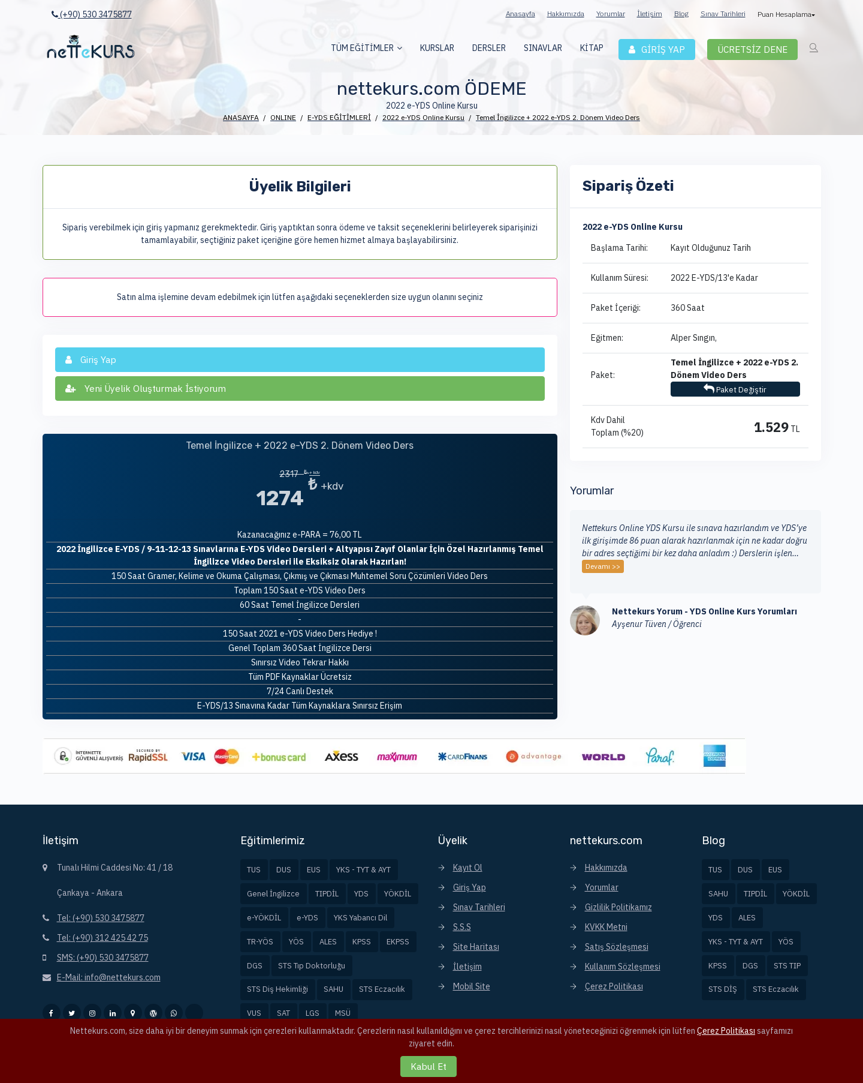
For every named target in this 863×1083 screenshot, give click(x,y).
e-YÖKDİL (264, 918)
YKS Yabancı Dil (360, 918)
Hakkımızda (565, 13)
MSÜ (343, 1013)
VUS (254, 1013)
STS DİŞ (722, 989)
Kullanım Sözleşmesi (622, 966)
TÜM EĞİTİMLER (362, 48)
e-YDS (307, 918)
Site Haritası (476, 946)
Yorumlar (610, 13)
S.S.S (462, 927)
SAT (283, 1013)
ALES (328, 942)
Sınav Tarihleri (723, 13)
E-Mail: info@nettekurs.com (109, 977)
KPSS (361, 942)
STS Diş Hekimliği (277, 989)
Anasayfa (520, 13)
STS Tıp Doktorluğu (311, 966)
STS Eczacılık (382, 989)
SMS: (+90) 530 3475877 (103, 957)
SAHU (333, 989)
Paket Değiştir (735, 389)
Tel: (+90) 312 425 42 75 (102, 937)
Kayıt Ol (467, 867)
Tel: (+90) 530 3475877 (100, 918)
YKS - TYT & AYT (363, 870)
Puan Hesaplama (785, 14)
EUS (314, 870)
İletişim (649, 13)
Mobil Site (471, 986)
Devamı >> (603, 566)
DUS (283, 870)
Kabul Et (428, 1066)
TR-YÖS (260, 942)
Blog (681, 13)
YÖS (296, 942)
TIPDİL (327, 894)
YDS (361, 894)
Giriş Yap (469, 887)
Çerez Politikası (614, 986)
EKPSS (398, 942)
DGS (254, 966)
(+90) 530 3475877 (92, 14)
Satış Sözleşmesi (616, 946)
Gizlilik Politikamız (618, 907)
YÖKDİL (397, 894)
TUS (254, 870)
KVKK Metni (606, 927)
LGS (312, 1013)
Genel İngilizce (273, 894)
